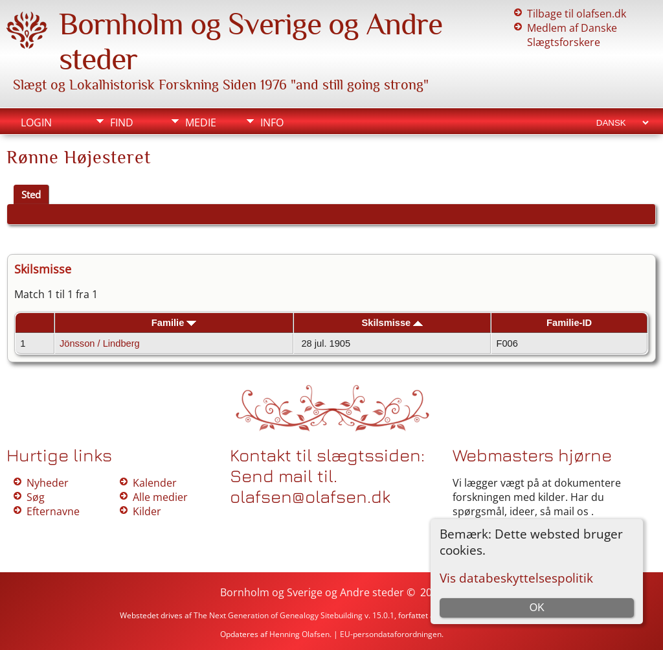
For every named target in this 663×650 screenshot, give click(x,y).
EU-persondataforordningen (391, 634)
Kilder (147, 511)
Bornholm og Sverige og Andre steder (312, 592)
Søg (36, 497)
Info (272, 122)
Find (121, 122)
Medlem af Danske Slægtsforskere (572, 35)
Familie (174, 323)
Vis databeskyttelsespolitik (516, 578)
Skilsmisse (392, 323)
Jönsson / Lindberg (100, 343)
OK (537, 607)
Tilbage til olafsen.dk (576, 13)
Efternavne (53, 511)
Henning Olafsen (299, 634)
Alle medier (160, 497)
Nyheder (48, 483)
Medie (200, 122)
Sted (31, 194)
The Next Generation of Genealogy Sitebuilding (278, 615)
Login (36, 122)
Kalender (155, 483)
